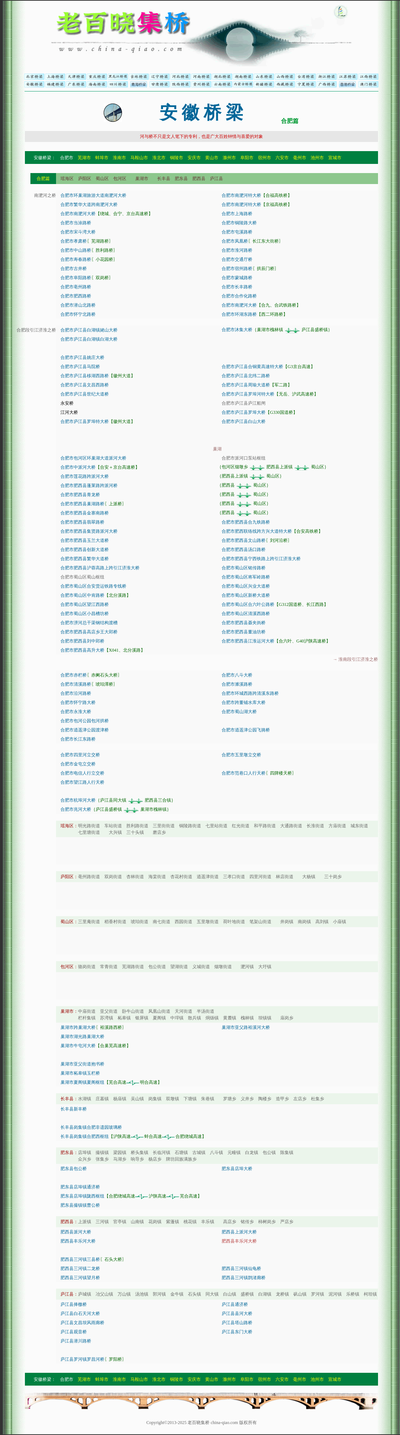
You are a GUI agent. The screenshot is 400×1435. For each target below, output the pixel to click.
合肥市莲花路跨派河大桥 (84, 476)
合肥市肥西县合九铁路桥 (246, 522)
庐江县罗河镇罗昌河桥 (82, 1359)
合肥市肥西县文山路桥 (244, 540)
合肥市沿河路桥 (75, 693)
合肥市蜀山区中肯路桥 (82, 595)
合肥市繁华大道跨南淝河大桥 (89, 204)
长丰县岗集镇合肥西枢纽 (84, 1136)
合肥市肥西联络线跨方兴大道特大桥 (257, 531)
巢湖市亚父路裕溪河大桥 (246, 1027)
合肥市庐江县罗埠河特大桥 (248, 394)
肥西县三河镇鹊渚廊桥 (244, 1277)
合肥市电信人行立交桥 (82, 773)
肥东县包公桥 (73, 1168)
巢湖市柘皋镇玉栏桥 (80, 1073)
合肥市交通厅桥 (237, 259)
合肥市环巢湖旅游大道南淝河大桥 (93, 195)
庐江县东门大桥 (237, 1331)
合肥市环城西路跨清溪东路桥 (250, 693)
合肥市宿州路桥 (237, 268)
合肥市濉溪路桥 (237, 684)
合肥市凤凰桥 (235, 241)
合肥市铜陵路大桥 (239, 222)
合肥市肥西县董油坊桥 (244, 631)
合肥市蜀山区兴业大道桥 (246, 586)
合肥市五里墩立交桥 (241, 754)
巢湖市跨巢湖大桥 (78, 1027)
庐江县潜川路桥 (75, 1341)
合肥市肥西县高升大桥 (82, 650)
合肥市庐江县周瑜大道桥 (246, 384)
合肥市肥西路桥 (75, 296)
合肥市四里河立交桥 (80, 754)
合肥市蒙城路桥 (237, 277)
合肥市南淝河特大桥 (241, 195)
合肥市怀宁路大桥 (78, 702)
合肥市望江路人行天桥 (82, 782)
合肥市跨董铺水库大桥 (244, 702)
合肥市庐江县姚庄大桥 (82, 357)
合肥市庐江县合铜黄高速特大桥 (252, 366)
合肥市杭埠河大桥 (78, 800)
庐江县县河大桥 (237, 1313)
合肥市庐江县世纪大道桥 (84, 394)
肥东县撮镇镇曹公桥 (80, 1205)
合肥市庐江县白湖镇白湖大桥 (89, 339)
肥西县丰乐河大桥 (78, 1241)
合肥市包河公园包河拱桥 (84, 720)
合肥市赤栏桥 (73, 675)
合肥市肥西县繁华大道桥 (84, 558)
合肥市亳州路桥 (75, 286)
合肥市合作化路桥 (239, 296)
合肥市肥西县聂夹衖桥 (244, 622)
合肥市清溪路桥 (75, 684)
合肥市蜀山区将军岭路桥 (246, 577)
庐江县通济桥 (235, 1304)
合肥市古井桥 (73, 268)
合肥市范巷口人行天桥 (244, 773)
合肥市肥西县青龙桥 (80, 494)
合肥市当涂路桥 (75, 222)
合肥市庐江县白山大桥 (244, 421)
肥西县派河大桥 (75, 1231)
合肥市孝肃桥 (73, 241)
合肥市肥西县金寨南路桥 (84, 513)
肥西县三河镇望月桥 (80, 1277)
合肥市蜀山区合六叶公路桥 (248, 604)
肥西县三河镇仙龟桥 (241, 1268)
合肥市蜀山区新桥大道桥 (246, 595)
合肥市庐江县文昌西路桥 (84, 384)
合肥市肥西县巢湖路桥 (82, 503)
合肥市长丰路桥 (237, 286)
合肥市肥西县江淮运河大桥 (248, 641)
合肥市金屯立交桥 (78, 764)
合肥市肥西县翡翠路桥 (82, 522)
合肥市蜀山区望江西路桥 (84, 604)
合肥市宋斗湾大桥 (78, 232)
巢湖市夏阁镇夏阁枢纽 (82, 1082)
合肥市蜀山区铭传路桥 (244, 567)
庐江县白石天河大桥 (80, 1313)
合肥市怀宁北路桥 (78, 314)
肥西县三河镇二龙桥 (80, 1268)
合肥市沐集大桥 (237, 329)
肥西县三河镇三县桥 (80, 1259)
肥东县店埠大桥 (237, 1168)
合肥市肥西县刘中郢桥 (82, 641)
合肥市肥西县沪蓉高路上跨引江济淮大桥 (100, 567)
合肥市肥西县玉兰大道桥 (84, 540)
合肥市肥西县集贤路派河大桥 (89, 531)
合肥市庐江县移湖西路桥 (84, 375)
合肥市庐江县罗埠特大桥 (84, 421)
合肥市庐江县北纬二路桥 (246, 375)
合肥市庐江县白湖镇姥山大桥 (89, 330)
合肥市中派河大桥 (78, 467)
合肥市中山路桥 (75, 250)
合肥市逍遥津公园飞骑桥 (246, 730)
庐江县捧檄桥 (73, 1304)
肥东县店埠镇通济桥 (80, 1186)
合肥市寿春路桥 (75, 259)
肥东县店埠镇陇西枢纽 (82, 1196)
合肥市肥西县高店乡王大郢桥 (89, 631)
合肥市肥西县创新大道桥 (84, 549)
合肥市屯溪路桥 (237, 232)
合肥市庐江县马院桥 (80, 366)
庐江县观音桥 (73, 1331)
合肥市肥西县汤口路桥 (244, 549)
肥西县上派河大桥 (239, 1231)
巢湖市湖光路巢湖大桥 (82, 1036)
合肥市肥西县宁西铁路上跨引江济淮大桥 (261, 558)
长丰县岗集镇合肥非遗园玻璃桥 (91, 1127)
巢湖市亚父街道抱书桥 (82, 1064)
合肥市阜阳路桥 (75, 277)
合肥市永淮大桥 (75, 711)
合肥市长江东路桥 (78, 739)
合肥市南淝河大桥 (78, 213)
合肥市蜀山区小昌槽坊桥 (84, 613)
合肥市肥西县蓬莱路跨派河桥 (89, 485)
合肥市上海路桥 (237, 213)
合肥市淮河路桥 (237, 250)
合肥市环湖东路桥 (239, 314)
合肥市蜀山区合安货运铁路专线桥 (93, 586)
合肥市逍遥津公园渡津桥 (84, 730)
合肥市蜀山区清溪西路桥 (246, 613)
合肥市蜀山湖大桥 (239, 711)
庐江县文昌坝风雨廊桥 (82, 1322)
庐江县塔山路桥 (237, 1322)
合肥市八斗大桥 (237, 675)
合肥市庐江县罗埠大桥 (244, 412)
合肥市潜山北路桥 (78, 305)
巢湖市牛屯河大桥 (78, 1045)
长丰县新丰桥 (73, 1109)
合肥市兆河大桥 (75, 809)
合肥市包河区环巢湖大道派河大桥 (93, 458)
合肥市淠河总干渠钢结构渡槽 (89, 622)
